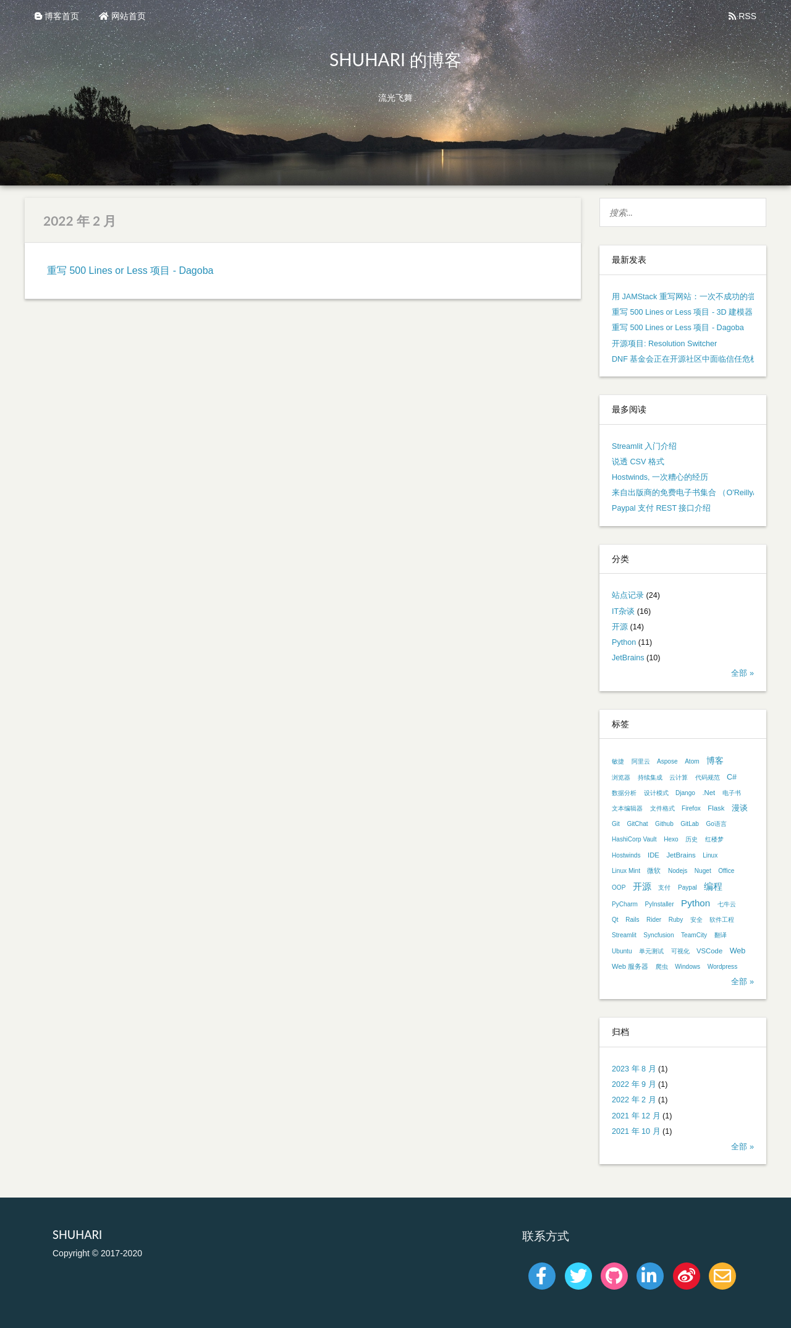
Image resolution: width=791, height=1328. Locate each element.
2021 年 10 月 (636, 1131)
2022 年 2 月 (634, 1100)
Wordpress (723, 966)
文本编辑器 (627, 808)
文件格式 (662, 808)
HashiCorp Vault (634, 839)
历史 (691, 839)
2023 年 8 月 (634, 1069)
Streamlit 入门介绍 (644, 446)
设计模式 (656, 793)
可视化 (680, 951)
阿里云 (641, 761)
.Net (708, 792)
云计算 (678, 777)
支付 (664, 887)
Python (624, 642)
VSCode (709, 951)
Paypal (687, 887)
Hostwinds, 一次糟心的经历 (660, 477)
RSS (742, 16)
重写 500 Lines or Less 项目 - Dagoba (130, 270)
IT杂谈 (623, 611)
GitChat (637, 823)
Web (738, 951)
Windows (687, 966)
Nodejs (677, 870)
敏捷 (618, 761)
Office (726, 870)
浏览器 (621, 777)
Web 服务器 (630, 966)
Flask (716, 808)
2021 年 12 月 (636, 1116)
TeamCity (694, 935)
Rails (632, 919)
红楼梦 (714, 839)
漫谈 (740, 808)
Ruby (676, 919)
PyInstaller (659, 904)
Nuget (703, 870)
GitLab (689, 823)
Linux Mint (626, 870)
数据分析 (624, 793)
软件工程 (721, 919)
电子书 (731, 793)
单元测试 (651, 951)
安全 (696, 919)
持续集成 (650, 777)
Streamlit (624, 935)
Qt (615, 919)
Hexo (671, 839)
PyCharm (625, 904)
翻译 (720, 935)
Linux (710, 855)
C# (732, 777)
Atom (692, 761)
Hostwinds (626, 855)
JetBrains (628, 657)
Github (664, 823)
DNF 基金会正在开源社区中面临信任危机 (685, 359)
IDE (653, 855)
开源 (620, 627)
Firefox (691, 808)
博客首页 (57, 16)
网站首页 (122, 16)
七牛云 (726, 904)
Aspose (667, 761)
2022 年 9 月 (634, 1084)
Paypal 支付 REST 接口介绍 (661, 508)
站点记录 (628, 595)
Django (685, 793)
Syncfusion (658, 935)
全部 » (742, 673)
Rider (653, 919)
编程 (713, 886)
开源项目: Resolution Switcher (664, 343)
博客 (715, 760)
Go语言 (716, 823)
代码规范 (707, 777)
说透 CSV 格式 (638, 462)
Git (616, 823)
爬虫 (662, 966)
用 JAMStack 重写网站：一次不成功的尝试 (688, 296)
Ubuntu (622, 951)
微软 (654, 870)
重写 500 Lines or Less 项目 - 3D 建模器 (682, 312)
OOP (618, 887)
